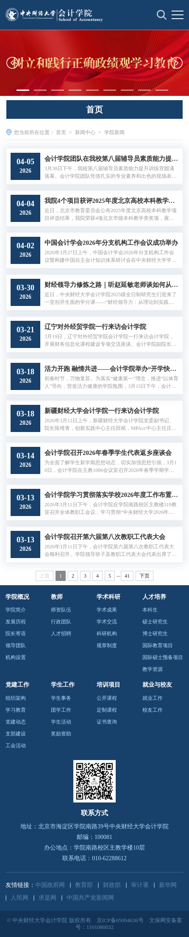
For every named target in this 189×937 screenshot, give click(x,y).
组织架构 (16, 698)
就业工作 (152, 698)
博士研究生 (155, 634)
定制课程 (107, 710)
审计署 (140, 885)
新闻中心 (85, 132)
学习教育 (16, 710)
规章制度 (107, 645)
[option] (94, 63)
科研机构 (107, 634)
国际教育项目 (157, 645)
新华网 (168, 885)
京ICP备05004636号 (120, 920)
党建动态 (16, 722)
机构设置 (16, 657)
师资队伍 (61, 610)
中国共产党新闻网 (90, 898)
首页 (61, 132)
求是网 (47, 898)
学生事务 (61, 698)
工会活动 (16, 746)
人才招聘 (61, 634)
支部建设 (16, 734)
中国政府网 (50, 885)
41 (127, 576)
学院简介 (16, 610)
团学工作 (61, 710)
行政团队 (61, 622)
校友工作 (152, 710)
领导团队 (16, 645)
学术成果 (107, 610)
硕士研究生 (155, 622)
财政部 (112, 885)
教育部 (84, 885)
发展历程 (16, 622)
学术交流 (107, 622)
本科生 (150, 610)
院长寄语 (16, 634)
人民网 (19, 898)
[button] (12, 63)
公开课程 (107, 698)
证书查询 (107, 722)
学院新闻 (114, 132)
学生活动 (61, 722)
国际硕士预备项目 (162, 657)
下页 (144, 576)
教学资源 (152, 669)
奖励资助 (61, 734)
